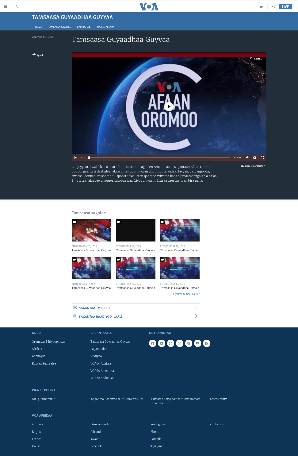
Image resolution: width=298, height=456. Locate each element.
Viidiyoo (96, 356)
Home (38, 27)
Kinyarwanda (100, 424)
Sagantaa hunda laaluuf (186, 294)
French (37, 439)
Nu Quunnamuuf (43, 399)
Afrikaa (37, 349)
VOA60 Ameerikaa (102, 371)
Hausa (36, 446)
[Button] (37, 56)
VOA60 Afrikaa (100, 363)
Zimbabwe (217, 424)
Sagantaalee (98, 349)
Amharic (38, 424)
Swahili (96, 439)
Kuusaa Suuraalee (44, 363)
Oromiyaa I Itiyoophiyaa (48, 341)
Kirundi (96, 432)
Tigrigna (156, 446)
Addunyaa (38, 356)
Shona (155, 432)
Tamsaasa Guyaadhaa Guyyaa (110, 341)
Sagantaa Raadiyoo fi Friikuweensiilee (117, 399)
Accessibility (218, 399)
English (37, 432)
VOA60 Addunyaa (102, 378)
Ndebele (96, 446)
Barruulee (83, 27)
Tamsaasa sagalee (59, 27)
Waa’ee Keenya (105, 27)
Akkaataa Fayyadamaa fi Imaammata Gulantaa (176, 401)
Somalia (156, 439)
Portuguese (158, 424)
